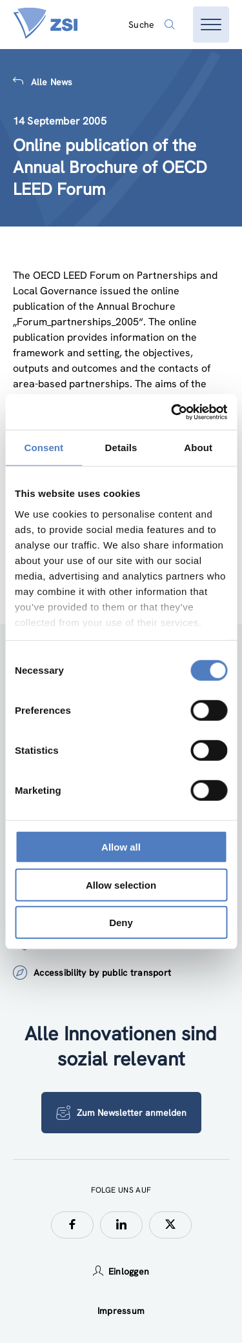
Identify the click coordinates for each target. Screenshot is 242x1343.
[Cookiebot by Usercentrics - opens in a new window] (172, 411)
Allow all (121, 847)
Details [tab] (121, 447)
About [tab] (198, 447)
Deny (121, 922)
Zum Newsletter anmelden (121, 1113)
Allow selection (121, 884)
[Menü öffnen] (211, 24)
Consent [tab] (43, 447)
